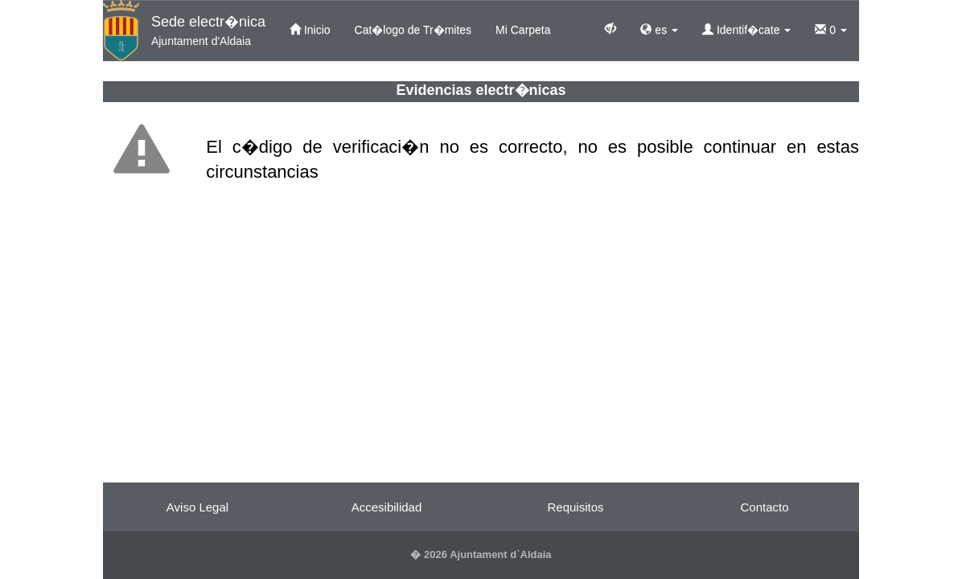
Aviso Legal (197, 507)
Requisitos (575, 507)
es (659, 29)
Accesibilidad (387, 507)
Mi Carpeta (522, 29)
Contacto (764, 507)
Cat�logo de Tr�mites (413, 29)
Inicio (310, 29)
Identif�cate (746, 29)
